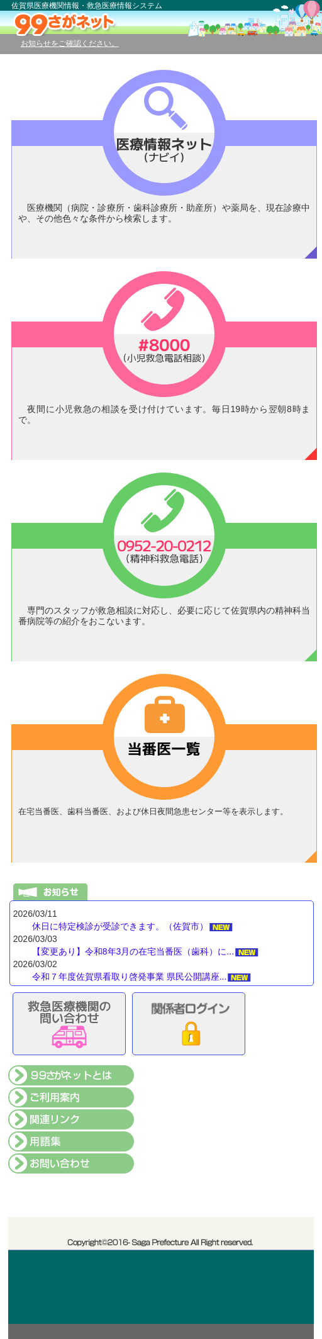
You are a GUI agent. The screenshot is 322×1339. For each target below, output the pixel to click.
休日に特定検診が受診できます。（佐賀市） (120, 926)
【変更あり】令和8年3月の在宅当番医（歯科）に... (133, 951)
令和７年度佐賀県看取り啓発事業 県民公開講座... (129, 977)
